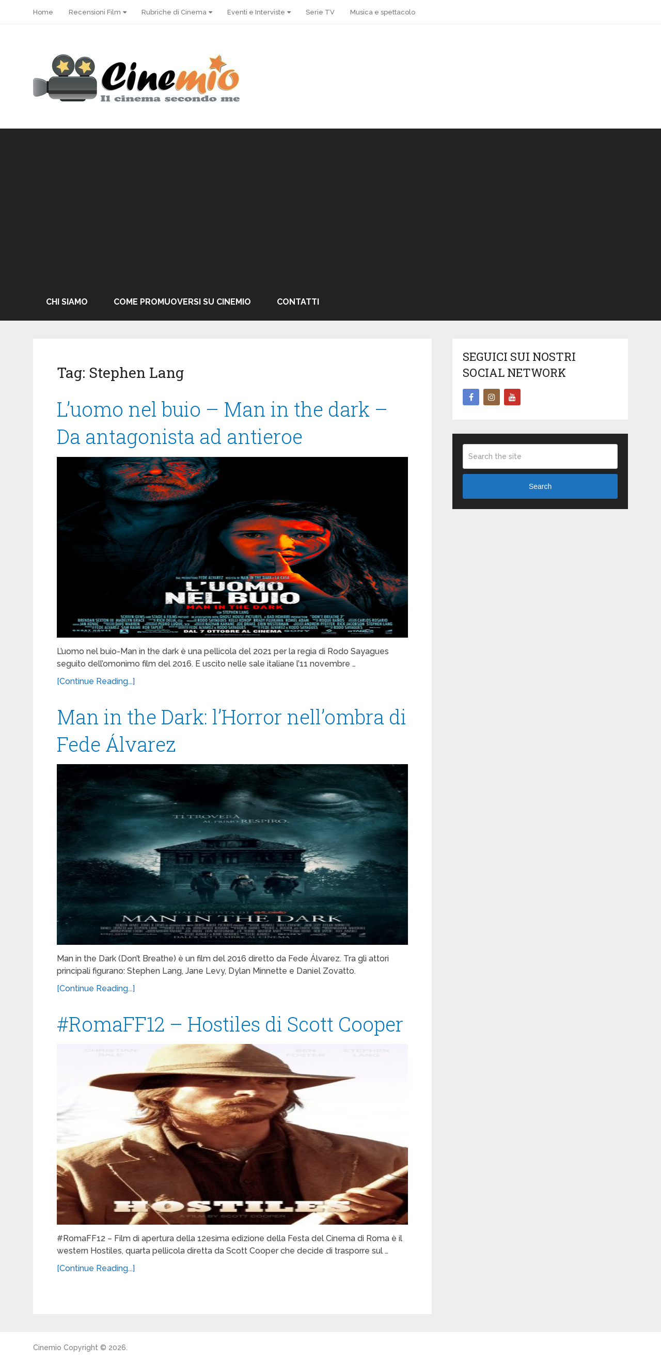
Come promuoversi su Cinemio (182, 302)
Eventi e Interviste (256, 12)
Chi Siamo (67, 302)
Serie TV (320, 12)
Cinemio (47, 1347)
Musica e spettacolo (382, 12)
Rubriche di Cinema (174, 12)
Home (43, 12)
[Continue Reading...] (96, 681)
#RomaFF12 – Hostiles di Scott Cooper (230, 1024)
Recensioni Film (95, 12)
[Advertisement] (330, 206)
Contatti (298, 302)
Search (540, 486)
